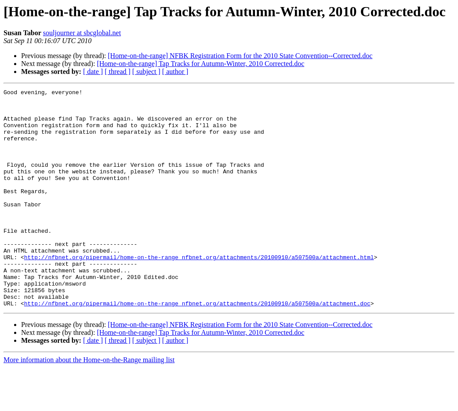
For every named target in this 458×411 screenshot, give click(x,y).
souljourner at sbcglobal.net (82, 33)
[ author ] (175, 71)
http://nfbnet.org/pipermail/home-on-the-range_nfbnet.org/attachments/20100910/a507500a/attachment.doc (197, 347)
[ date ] (93, 71)
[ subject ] (146, 71)
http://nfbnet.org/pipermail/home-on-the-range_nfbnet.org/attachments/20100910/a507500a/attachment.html (199, 291)
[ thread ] (118, 71)
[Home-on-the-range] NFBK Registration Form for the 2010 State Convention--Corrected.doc (240, 55)
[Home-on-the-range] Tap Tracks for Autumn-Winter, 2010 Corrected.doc (200, 63)
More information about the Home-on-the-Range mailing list (89, 403)
